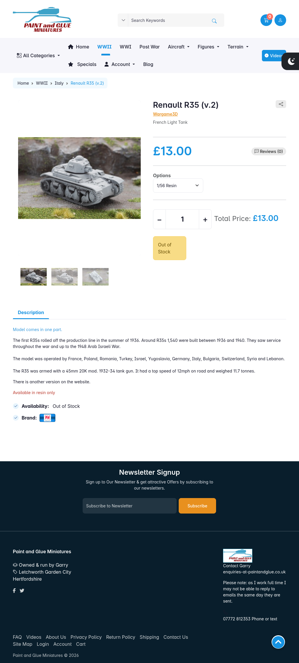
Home (78, 47)
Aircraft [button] (176, 47)
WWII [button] (104, 47)
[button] (266, 20)
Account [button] (117, 64)
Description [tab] (31, 312)
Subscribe (197, 505)
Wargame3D (165, 114)
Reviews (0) (271, 151)
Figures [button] (206, 47)
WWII (42, 83)
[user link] (280, 20)
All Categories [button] (36, 55)
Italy (59, 83)
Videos (274, 56)
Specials (82, 64)
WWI (125, 47)
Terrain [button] (235, 47)
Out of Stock (164, 248)
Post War (150, 47)
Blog (148, 64)
